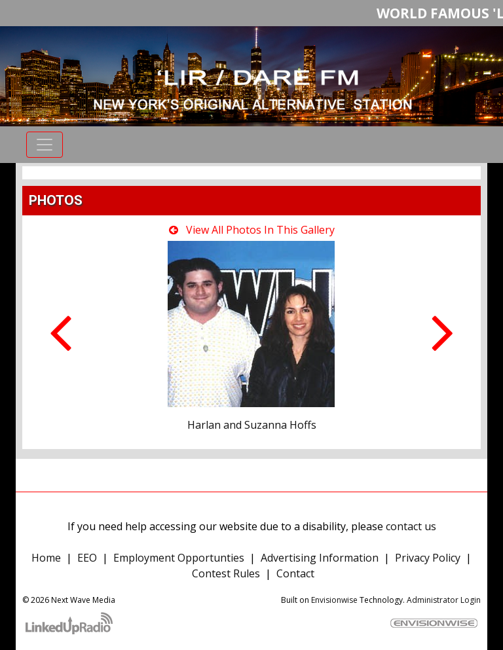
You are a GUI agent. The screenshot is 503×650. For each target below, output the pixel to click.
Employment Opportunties (178, 558)
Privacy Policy (427, 558)
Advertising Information (320, 558)
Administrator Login (444, 599)
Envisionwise (334, 599)
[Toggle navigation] (44, 145)
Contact (295, 573)
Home (46, 558)
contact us (411, 526)
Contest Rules (226, 573)
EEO (87, 558)
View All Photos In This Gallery (252, 230)
